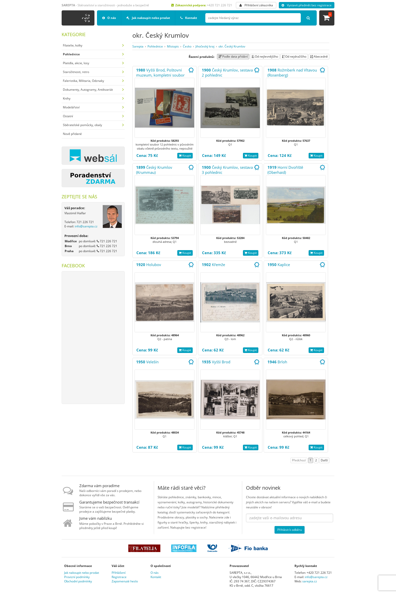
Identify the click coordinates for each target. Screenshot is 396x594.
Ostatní (68, 116)
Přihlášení (119, 573)
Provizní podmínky (77, 577)
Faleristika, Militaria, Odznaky (83, 81)
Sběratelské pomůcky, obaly (82, 125)
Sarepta (137, 46)
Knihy (66, 98)
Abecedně (319, 56)
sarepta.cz (309, 581)
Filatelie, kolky (72, 45)
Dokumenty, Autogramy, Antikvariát (88, 89)
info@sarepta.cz (86, 226)
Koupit (185, 155)
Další (324, 460)
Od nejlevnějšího (265, 56)
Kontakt (188, 18)
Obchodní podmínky (78, 581)
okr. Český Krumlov (231, 46)
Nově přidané (72, 134)
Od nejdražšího (294, 56)
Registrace (119, 577)
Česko (187, 46)
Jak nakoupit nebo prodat (148, 18)
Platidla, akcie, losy (76, 63)
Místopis (173, 46)
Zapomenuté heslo (125, 581)
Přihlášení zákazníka (256, 5)
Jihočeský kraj (204, 46)
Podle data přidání (233, 56)
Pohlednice (155, 46)
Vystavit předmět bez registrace (307, 5)
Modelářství (71, 107)
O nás (109, 18)
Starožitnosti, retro (76, 72)
